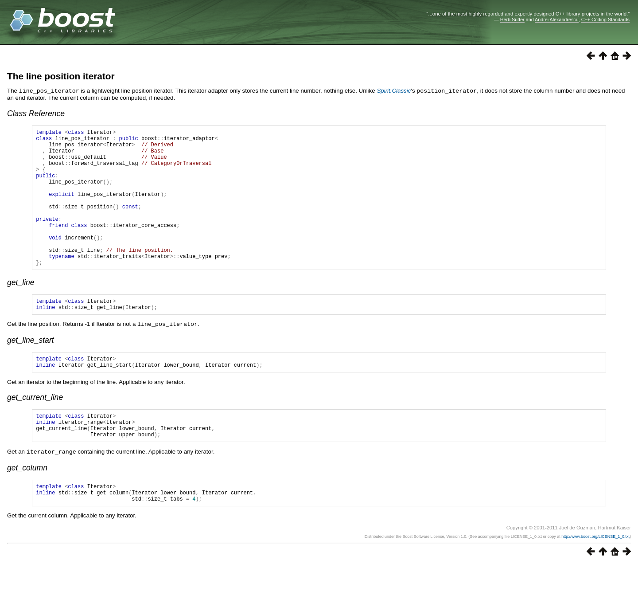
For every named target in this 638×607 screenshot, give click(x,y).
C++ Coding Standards (605, 19)
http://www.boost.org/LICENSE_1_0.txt (595, 579)
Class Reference (36, 113)
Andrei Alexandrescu (557, 19)
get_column (27, 506)
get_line (21, 311)
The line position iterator (61, 76)
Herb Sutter (512, 19)
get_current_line (35, 431)
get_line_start (30, 371)
